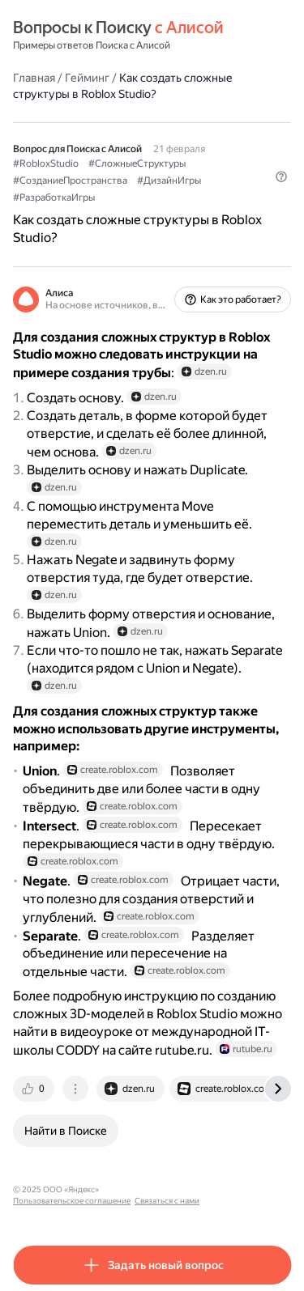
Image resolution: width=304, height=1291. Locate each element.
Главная (34, 77)
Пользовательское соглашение (72, 1200)
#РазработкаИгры (54, 197)
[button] (281, 176)
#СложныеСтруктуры (137, 163)
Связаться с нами (167, 1200)
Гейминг (87, 77)
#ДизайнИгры (169, 180)
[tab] (35, 1089)
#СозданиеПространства (70, 180)
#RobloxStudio (46, 163)
